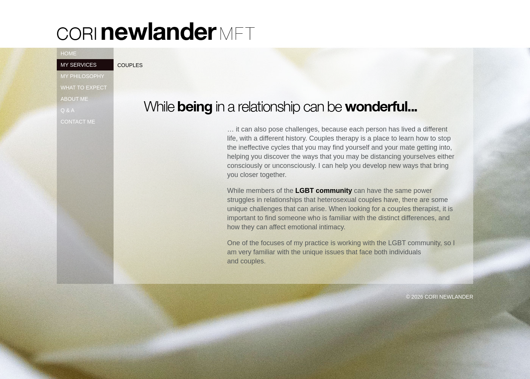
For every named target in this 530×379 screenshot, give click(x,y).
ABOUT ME (74, 99)
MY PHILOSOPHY (82, 76)
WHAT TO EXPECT (84, 88)
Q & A (68, 110)
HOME (68, 53)
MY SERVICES (79, 65)
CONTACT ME (78, 122)
